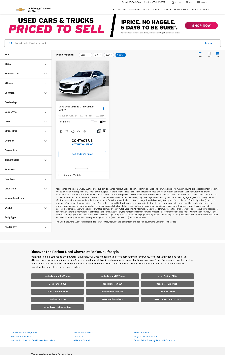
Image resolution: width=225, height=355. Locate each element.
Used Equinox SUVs (167, 276)
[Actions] (103, 108)
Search (208, 43)
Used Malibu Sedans (112, 299)
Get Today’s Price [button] (82, 154)
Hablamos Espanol (81, 341)
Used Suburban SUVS (57, 292)
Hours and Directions (21, 337)
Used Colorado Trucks (167, 284)
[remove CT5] (98, 55)
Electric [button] (146, 10)
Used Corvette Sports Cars (57, 307)
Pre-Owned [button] (134, 10)
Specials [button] (157, 10)
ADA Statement (141, 333)
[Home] (113, 9)
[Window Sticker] (104, 131)
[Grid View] (209, 55)
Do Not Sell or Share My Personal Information (154, 341)
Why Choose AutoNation (145, 337)
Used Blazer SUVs (57, 299)
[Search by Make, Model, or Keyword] (108, 43)
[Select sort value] (201, 55)
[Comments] (99, 131)
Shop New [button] (122, 10)
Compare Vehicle (72, 175)
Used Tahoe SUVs (57, 284)
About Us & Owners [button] (200, 10)
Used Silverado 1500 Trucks (57, 276)
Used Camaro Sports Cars (167, 299)
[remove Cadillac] (85, 55)
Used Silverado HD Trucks (112, 276)
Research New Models (83, 333)
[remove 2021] (109, 55)
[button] (106, 81)
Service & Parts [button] (181, 10)
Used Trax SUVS (167, 292)
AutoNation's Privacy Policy (24, 333)
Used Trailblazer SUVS (112, 292)
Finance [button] (167, 10)
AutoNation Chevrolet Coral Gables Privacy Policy (34, 341)
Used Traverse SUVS (112, 284)
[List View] (217, 55)
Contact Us (78, 337)
